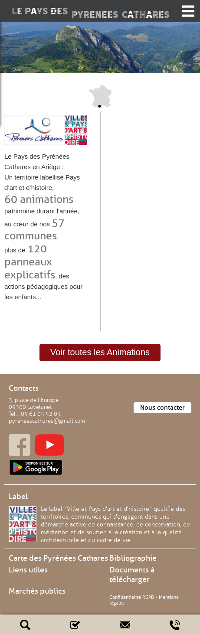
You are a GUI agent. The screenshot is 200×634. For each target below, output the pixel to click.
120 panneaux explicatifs (29, 261)
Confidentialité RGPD (131, 597)
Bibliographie (133, 558)
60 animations (38, 199)
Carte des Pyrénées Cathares (58, 558)
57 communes (34, 229)
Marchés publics (37, 591)
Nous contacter (162, 408)
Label (18, 496)
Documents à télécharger (131, 574)
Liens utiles (28, 570)
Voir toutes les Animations (100, 352)
